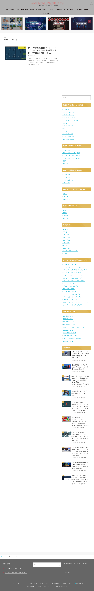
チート (32, 9)
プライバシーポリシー (68, 583)
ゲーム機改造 (55, 583)
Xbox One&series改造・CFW (72, 338)
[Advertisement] (75, 64)
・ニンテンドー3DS (68, 136)
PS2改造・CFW (68, 341)
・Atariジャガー (67, 240)
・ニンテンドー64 (67, 123)
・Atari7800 (65, 243)
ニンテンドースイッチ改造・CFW (73, 327)
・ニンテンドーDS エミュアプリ (72, 275)
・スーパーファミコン (69, 112)
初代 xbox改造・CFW (70, 335)
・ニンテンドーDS (67, 134)
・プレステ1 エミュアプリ (70, 283)
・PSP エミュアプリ (68, 289)
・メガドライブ (67, 175)
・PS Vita (65, 164)
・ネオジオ (65, 253)
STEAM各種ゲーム (69, 9)
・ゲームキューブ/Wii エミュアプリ (73, 281)
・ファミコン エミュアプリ (70, 264)
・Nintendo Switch (68, 139)
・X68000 (65, 215)
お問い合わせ (47, 13)
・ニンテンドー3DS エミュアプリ (72, 278)
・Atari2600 (65, 235)
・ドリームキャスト (68, 180)
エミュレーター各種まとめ (13, 568)
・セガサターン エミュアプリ (71, 294)
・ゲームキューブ (67, 126)
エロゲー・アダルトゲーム (30, 583)
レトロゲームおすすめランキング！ (16, 573)
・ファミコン (66, 109)
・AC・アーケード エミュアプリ (72, 305)
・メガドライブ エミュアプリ (71, 291)
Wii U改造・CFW (68, 322)
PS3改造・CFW (68, 319)
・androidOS (66, 229)
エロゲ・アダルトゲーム (55, 9)
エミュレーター (10, 9)
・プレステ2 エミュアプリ (70, 286)
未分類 (86, 9)
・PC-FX (64, 245)
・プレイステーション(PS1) (70, 150)
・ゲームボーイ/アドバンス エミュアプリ (75, 270)
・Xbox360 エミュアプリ (69, 299)
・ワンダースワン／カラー (70, 251)
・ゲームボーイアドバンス (70, 120)
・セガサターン (67, 177)
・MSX (64, 210)
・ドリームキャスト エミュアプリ (72, 297)
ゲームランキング (41, 9)
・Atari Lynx (66, 237)
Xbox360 (66, 196)
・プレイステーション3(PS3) (71, 155)
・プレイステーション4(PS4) (71, 158)
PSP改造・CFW (68, 316)
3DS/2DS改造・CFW (69, 333)
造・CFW (70, 330)
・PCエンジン (66, 248)
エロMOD (79, 9)
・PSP (64, 161)
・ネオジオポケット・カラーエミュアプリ (75, 302)
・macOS (65, 218)
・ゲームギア (66, 183)
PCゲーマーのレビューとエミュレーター (43, 587)
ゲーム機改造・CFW (22, 9)
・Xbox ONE (66, 199)
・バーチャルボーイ (68, 115)
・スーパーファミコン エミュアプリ (73, 267)
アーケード (66, 232)
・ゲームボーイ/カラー (69, 118)
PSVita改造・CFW (69, 324)
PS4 (64, 330)
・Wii (63, 128)
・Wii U (64, 131)
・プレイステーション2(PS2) (71, 153)
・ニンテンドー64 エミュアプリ (72, 273)
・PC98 (64, 213)
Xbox (65, 194)
